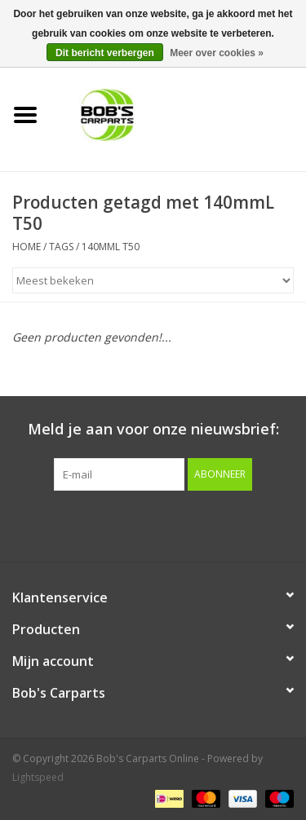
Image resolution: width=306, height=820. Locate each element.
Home (26, 246)
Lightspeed (38, 777)
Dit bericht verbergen (104, 53)
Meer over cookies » (217, 53)
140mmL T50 (111, 246)
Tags (61, 246)
